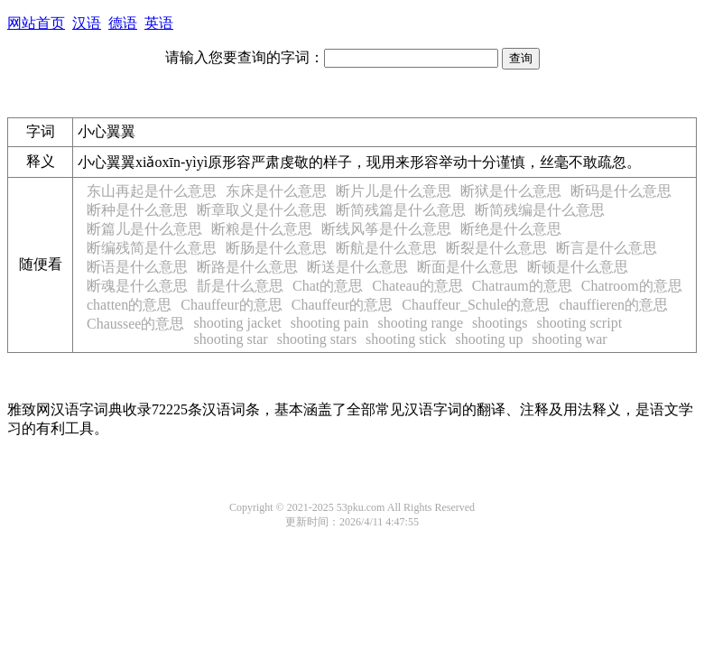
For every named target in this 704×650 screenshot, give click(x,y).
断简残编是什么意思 (540, 210)
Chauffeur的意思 (232, 304)
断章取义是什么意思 (262, 210)
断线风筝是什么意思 (386, 229)
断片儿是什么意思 (393, 191)
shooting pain (330, 322)
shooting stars (317, 339)
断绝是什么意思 (510, 229)
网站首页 (36, 23)
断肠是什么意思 (276, 247)
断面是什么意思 (467, 266)
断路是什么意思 (247, 266)
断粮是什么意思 (261, 229)
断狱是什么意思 (510, 191)
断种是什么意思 (137, 210)
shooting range (420, 322)
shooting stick (406, 339)
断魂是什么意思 (137, 285)
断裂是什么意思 (496, 247)
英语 (158, 23)
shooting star (230, 339)
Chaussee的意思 (135, 323)
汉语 (86, 23)
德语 (122, 23)
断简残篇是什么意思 (401, 210)
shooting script (579, 322)
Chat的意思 (327, 285)
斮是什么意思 (240, 285)
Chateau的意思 (417, 285)
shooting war (570, 339)
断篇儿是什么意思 (144, 229)
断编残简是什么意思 (152, 247)
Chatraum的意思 (522, 285)
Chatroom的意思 (631, 285)
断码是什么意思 (621, 191)
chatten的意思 (129, 304)
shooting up (489, 339)
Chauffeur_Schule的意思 (476, 304)
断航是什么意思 (386, 247)
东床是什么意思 (276, 191)
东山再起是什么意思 (152, 191)
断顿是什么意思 (577, 266)
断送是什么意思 (357, 266)
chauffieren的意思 (613, 304)
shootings (499, 322)
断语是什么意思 (137, 266)
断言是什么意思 (606, 247)
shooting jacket (237, 322)
